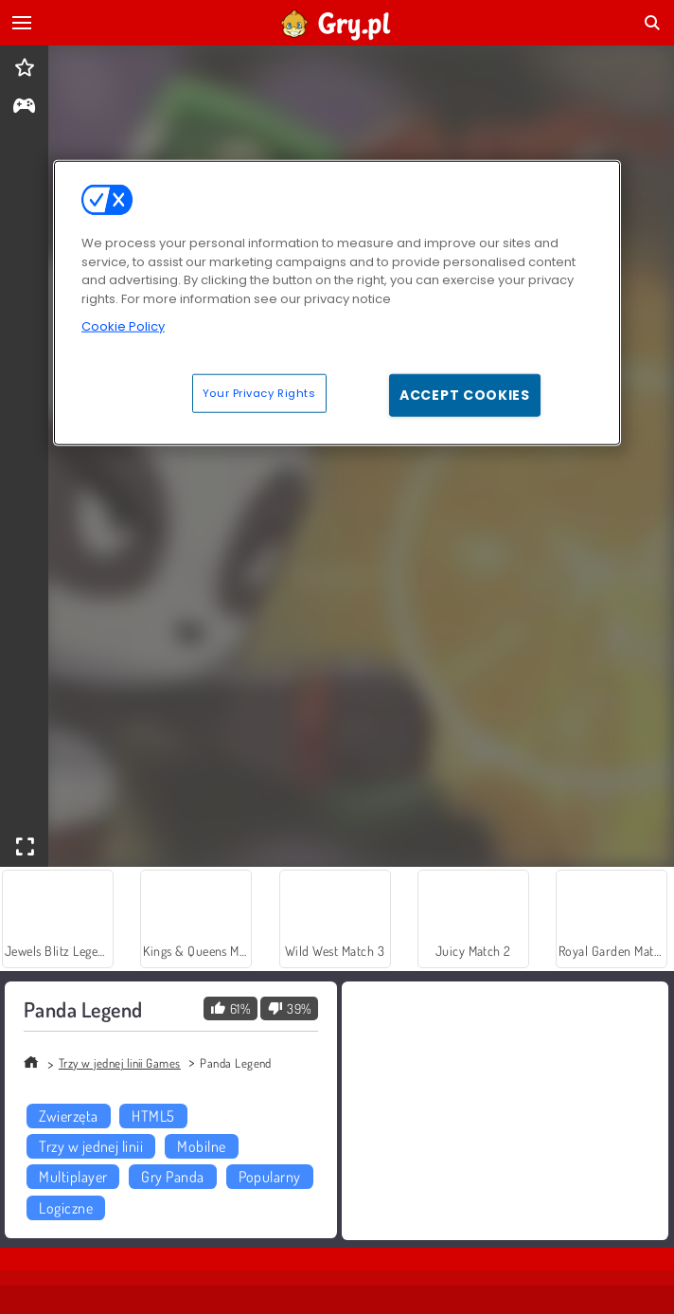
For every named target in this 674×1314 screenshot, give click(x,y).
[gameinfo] (24, 107)
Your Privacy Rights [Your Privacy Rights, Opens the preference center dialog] (259, 392)
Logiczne (66, 1207)
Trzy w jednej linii (91, 1146)
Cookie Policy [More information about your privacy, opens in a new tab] (123, 326)
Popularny (270, 1176)
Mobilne (201, 1146)
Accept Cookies (464, 394)
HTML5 (153, 1116)
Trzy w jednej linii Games (120, 1063)
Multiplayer (73, 1176)
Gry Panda (172, 1176)
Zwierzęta (68, 1116)
